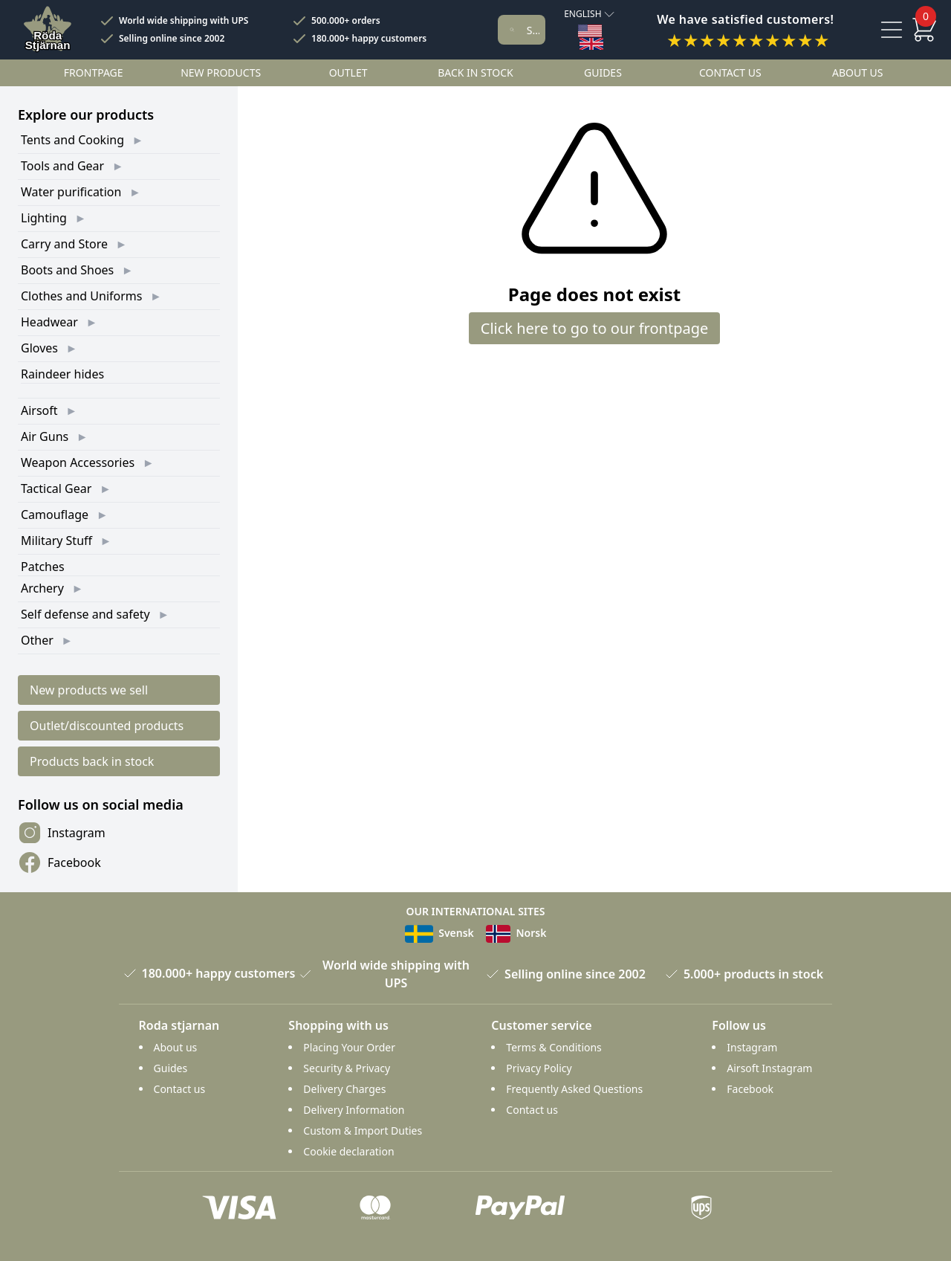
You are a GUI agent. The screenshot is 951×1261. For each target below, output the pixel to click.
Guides (603, 72)
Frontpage (93, 72)
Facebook (59, 862)
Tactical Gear (56, 488)
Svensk (439, 933)
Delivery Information (353, 1110)
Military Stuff (56, 540)
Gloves (39, 348)
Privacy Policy (538, 1068)
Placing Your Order (349, 1047)
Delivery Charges (344, 1089)
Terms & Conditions (554, 1047)
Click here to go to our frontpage (595, 328)
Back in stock (475, 72)
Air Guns (44, 436)
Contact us (730, 72)
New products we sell (89, 690)
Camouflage (54, 514)
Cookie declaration (348, 1151)
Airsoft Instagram (769, 1068)
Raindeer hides (62, 374)
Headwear (49, 322)
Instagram (62, 833)
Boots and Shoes (67, 270)
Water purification (71, 192)
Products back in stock (92, 761)
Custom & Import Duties (362, 1130)
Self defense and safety (85, 614)
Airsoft (39, 410)
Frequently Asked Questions (574, 1089)
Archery (42, 588)
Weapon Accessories (77, 462)
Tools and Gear (62, 166)
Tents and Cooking (72, 140)
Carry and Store (64, 244)
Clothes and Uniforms (81, 296)
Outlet (348, 72)
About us (857, 72)
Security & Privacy (346, 1068)
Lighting (44, 218)
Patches (43, 566)
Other (37, 640)
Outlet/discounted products (107, 725)
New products (221, 72)
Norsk (516, 933)
